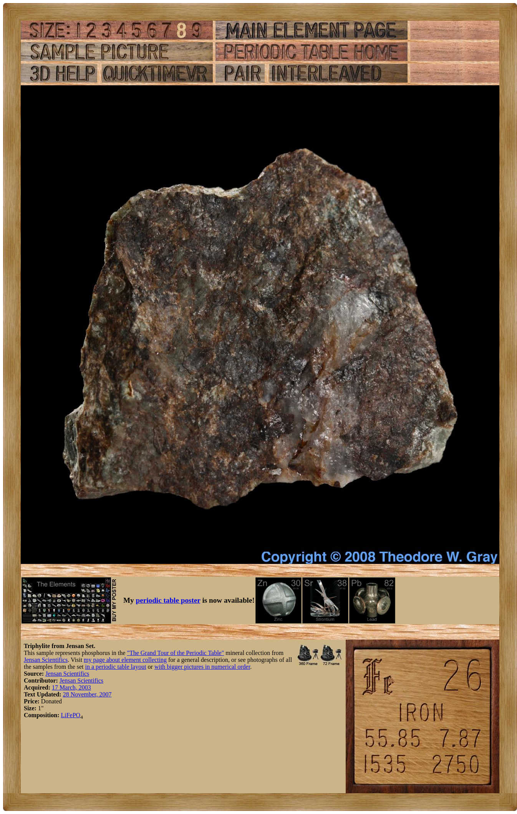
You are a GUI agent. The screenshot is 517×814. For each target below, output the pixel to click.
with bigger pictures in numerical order (202, 666)
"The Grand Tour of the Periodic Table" (175, 653)
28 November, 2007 (87, 694)
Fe (69, 715)
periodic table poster (168, 600)
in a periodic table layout (115, 666)
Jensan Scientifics (46, 660)
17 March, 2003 (71, 687)
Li (63, 715)
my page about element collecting (125, 660)
